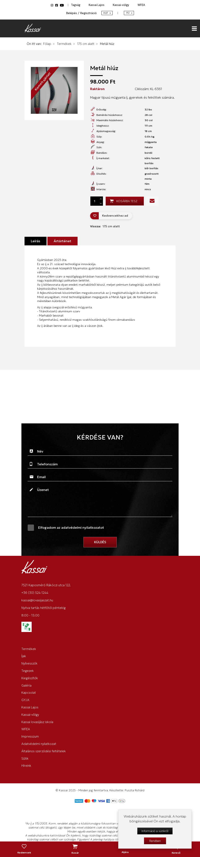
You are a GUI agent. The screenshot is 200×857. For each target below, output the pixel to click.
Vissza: (105, 226)
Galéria (26, 685)
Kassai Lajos (96, 5)
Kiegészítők (29, 678)
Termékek (64, 44)
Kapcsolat (28, 693)
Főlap (47, 44)
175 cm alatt (85, 44)
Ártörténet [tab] (62, 241)
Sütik (25, 758)
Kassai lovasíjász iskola (37, 722)
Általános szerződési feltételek (43, 751)
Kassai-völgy (121, 5)
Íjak (23, 656)
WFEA (141, 5)
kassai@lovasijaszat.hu (37, 600)
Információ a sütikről (155, 831)
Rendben (155, 841)
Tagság (75, 5)
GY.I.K (25, 700)
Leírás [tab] (35, 241)
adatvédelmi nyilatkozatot (82, 527)
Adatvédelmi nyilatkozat (38, 744)
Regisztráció (88, 13)
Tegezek (27, 671)
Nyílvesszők (29, 663)
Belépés (71, 13)
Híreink (26, 766)
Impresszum (30, 736)
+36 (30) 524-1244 (34, 593)
